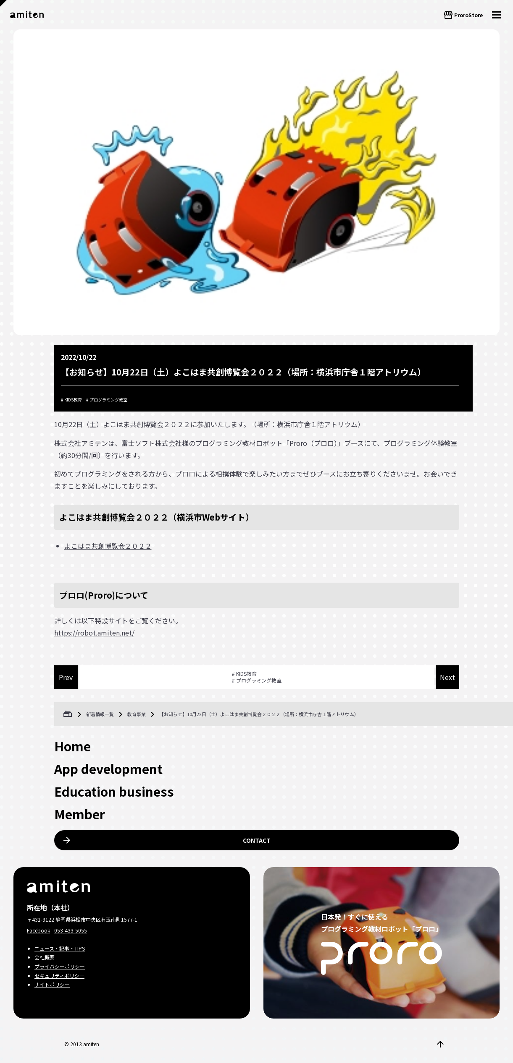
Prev (66, 677)
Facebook (38, 930)
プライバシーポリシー (59, 966)
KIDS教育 (73, 399)
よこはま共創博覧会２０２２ (108, 546)
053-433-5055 (70, 930)
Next (447, 677)
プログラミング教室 (108, 399)
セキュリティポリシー (59, 975)
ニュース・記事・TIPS (59, 948)
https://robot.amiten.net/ (94, 633)
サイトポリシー (52, 984)
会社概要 (44, 957)
